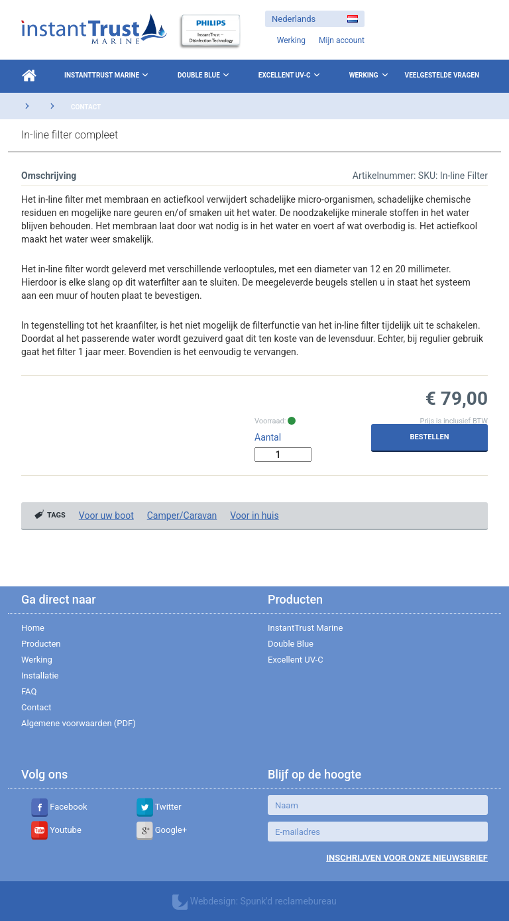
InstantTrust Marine (107, 75)
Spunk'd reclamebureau (289, 901)
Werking (363, 75)
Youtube (56, 830)
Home (32, 628)
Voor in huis (254, 515)
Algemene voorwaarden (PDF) (78, 723)
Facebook (59, 807)
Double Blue (205, 75)
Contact (86, 107)
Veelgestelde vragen (442, 75)
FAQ (28, 691)
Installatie (39, 675)
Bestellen (429, 437)
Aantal (267, 437)
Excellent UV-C (290, 75)
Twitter (159, 807)
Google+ (162, 830)
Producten (41, 644)
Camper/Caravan (182, 515)
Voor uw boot (106, 515)
